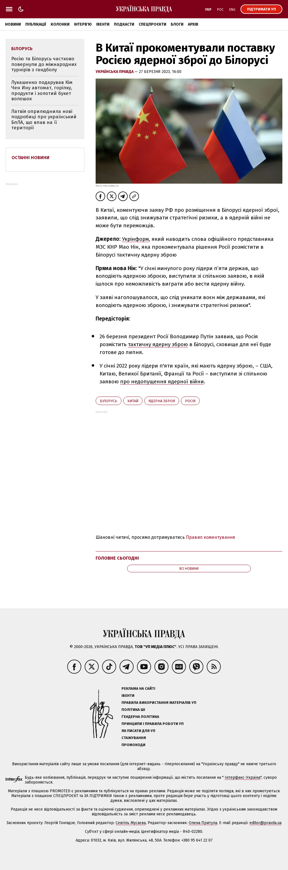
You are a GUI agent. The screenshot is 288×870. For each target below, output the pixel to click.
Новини (13, 24)
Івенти (102, 24)
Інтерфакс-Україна (242, 777)
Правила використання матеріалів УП (159, 702)
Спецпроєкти (152, 24)
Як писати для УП (138, 731)
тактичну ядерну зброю (158, 344)
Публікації (35, 24)
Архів (193, 24)
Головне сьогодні (117, 558)
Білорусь (108, 401)
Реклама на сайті (138, 688)
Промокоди (133, 745)
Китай (132, 401)
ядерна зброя (161, 401)
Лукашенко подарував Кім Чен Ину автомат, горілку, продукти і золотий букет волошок (42, 90)
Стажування (134, 738)
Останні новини (31, 157)
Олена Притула (203, 822)
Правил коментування (210, 537)
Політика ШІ (133, 709)
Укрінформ (135, 239)
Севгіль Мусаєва (131, 822)
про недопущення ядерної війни (162, 381)
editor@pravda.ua (265, 822)
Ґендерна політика (140, 717)
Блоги (177, 24)
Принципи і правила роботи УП (153, 724)
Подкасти (124, 24)
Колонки (60, 24)
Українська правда (115, 71)
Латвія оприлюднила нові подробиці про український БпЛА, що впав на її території (43, 119)
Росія (190, 401)
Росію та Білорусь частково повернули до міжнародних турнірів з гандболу (43, 64)
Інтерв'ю (83, 24)
